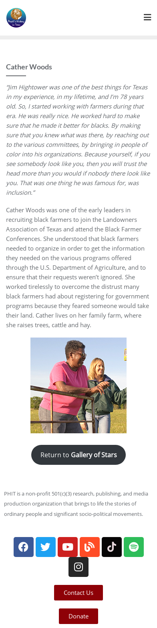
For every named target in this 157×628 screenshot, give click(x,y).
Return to (78, 454)
